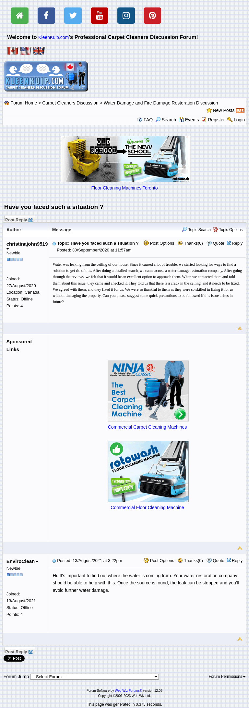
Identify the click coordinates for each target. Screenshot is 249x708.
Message (61, 229)
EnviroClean (22, 561)
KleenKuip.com (53, 37)
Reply (237, 243)
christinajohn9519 (27, 245)
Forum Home (24, 102)
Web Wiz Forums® (128, 690)
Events (189, 119)
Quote (218, 243)
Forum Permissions (227, 676)
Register (216, 119)
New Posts (224, 110)
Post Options (159, 243)
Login (239, 119)
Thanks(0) (190, 243)
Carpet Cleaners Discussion (70, 102)
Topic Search (196, 229)
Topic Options (228, 229)
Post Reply (18, 219)
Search (165, 119)
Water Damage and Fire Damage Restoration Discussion (161, 102)
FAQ (148, 119)
